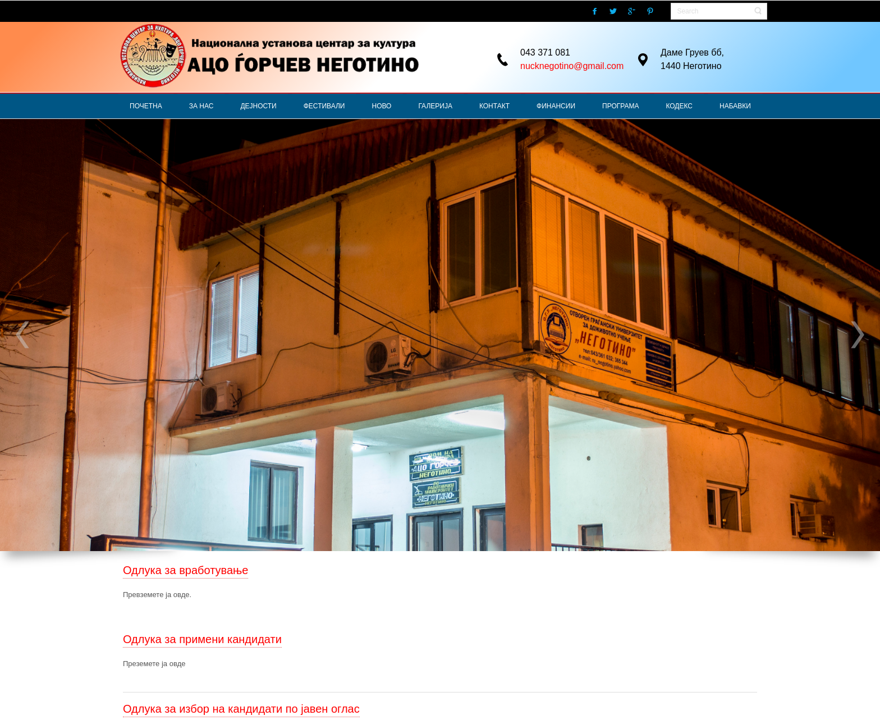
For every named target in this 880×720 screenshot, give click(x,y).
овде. (182, 594)
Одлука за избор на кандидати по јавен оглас (241, 709)
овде (177, 663)
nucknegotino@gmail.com (572, 66)
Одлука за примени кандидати (202, 639)
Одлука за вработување (185, 570)
